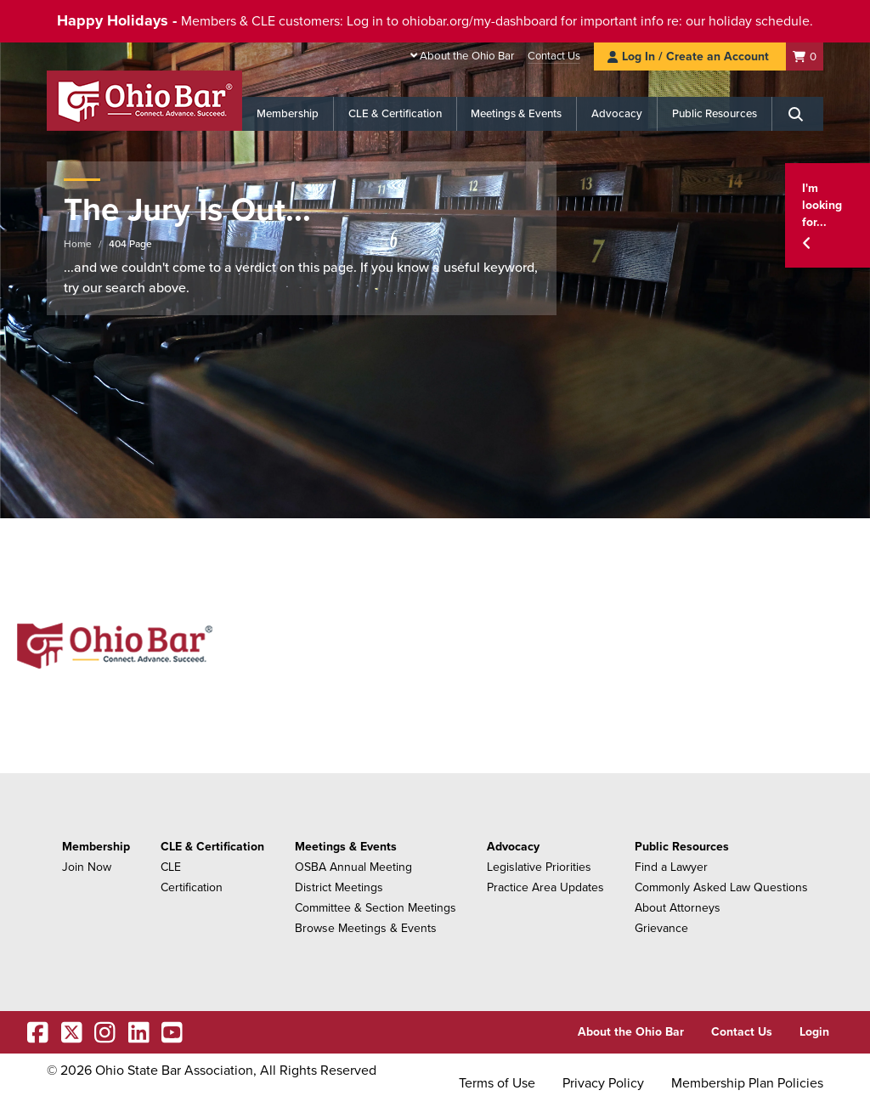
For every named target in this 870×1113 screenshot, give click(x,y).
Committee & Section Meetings (375, 908)
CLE (171, 867)
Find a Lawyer (671, 867)
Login (814, 1032)
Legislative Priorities (539, 867)
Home (78, 244)
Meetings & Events (516, 114)
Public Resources (714, 114)
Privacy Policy (603, 1083)
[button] (827, 215)
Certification (192, 887)
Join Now (86, 867)
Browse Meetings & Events (366, 928)
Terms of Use (497, 1083)
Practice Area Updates (545, 887)
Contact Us (554, 56)
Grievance (661, 928)
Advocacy (616, 114)
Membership (288, 114)
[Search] (797, 114)
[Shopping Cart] (804, 56)
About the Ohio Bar (467, 56)
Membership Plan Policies (747, 1083)
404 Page (130, 244)
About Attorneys (677, 908)
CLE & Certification (395, 114)
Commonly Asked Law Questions (721, 887)
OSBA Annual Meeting (353, 867)
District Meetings (339, 887)
